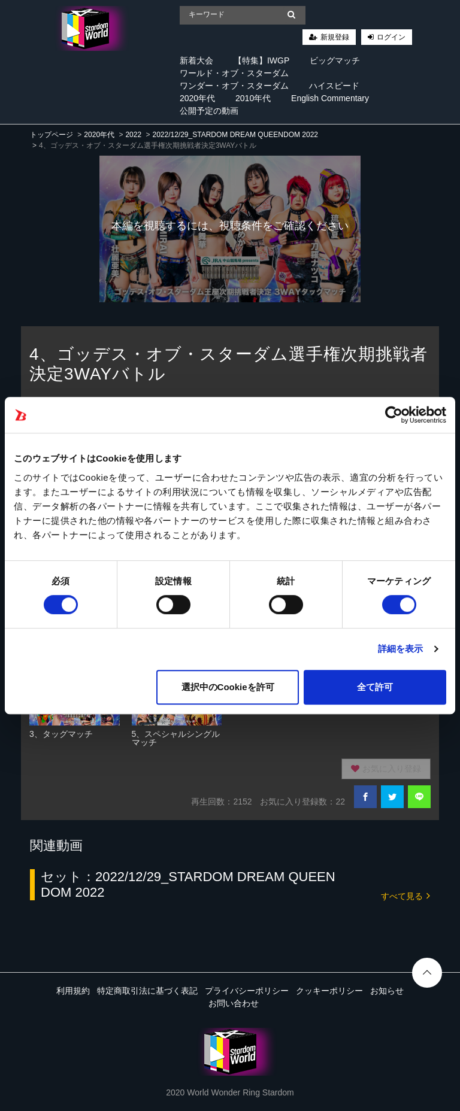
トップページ (51, 134)
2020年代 (197, 98)
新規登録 (334, 37)
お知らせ (387, 990)
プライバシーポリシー (247, 990)
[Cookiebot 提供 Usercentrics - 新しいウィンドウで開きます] (393, 415)
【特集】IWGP (261, 60)
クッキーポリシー (329, 990)
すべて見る (405, 895)
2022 (133, 134)
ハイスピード (334, 85)
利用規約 (73, 990)
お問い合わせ (233, 1003)
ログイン (391, 37)
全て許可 (375, 687)
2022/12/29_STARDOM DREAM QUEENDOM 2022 (235, 134)
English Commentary (330, 98)
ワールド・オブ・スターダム (234, 73)
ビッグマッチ (335, 60)
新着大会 (196, 60)
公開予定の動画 (209, 111)
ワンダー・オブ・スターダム (234, 85)
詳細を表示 (400, 648)
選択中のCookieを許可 (227, 687)
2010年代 (253, 98)
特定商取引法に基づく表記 (147, 990)
